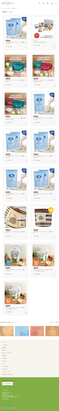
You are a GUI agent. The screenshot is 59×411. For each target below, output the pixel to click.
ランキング (4, 342)
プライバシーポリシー (6, 371)
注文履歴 (4, 355)
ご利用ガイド (4, 358)
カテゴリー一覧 (53, 322)
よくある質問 (4, 366)
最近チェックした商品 (6, 352)
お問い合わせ (5, 369)
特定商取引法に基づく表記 (7, 374)
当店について (5, 361)
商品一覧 (4, 350)
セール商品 (4, 345)
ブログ (3, 363)
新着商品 (4, 347)
